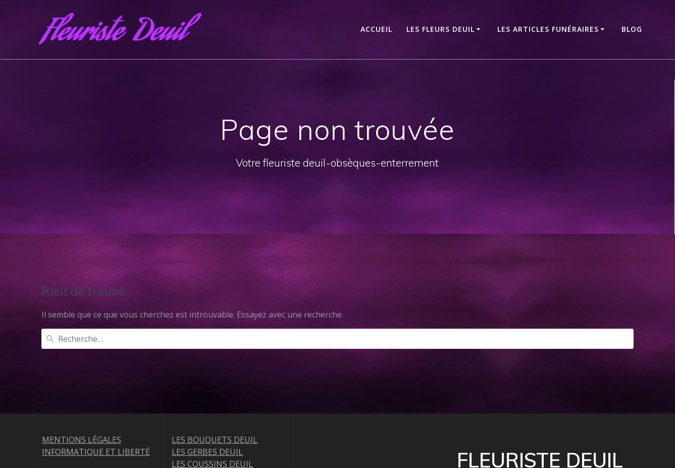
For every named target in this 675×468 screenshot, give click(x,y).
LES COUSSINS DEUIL (212, 381)
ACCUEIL (376, 29)
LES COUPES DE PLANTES (220, 442)
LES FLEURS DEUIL (440, 29)
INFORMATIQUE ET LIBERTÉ (96, 369)
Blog (631, 29)
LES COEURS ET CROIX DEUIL (227, 418)
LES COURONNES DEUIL (218, 393)
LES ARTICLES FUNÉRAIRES (548, 29)
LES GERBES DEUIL (207, 369)
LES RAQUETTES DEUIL (216, 405)
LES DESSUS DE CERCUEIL (221, 430)
